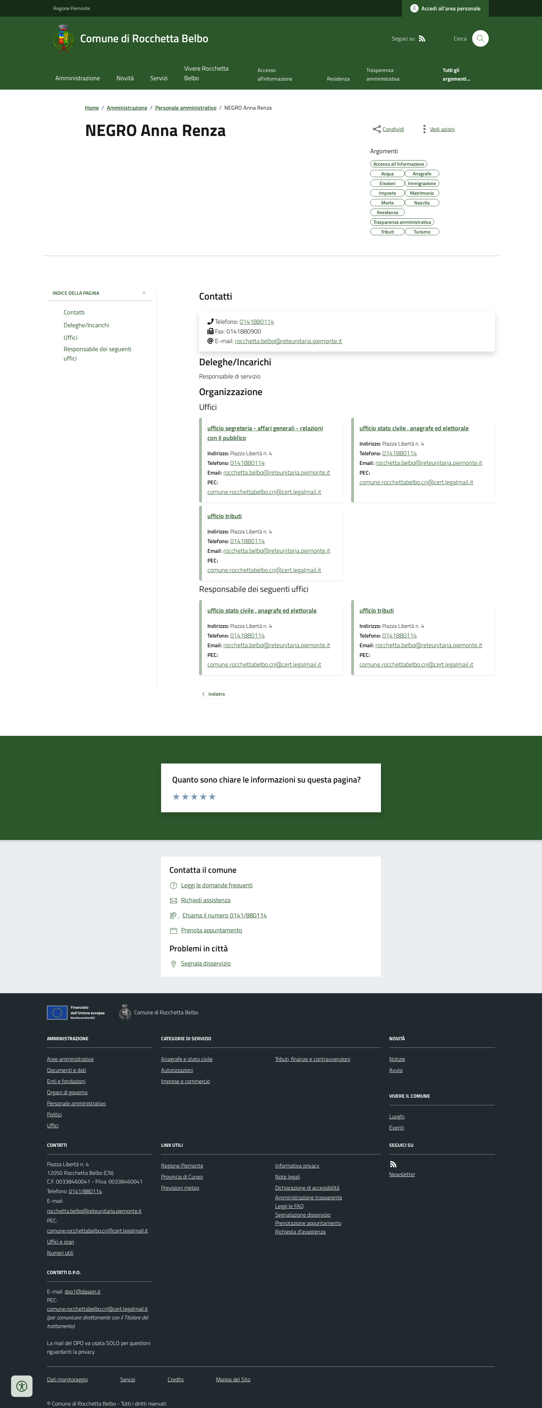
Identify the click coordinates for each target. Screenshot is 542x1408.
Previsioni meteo (180, 1187)
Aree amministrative (70, 1059)
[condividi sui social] (387, 129)
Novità (125, 78)
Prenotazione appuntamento (308, 1223)
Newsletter (402, 1174)
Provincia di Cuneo (182, 1176)
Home (92, 107)
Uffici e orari (60, 1241)
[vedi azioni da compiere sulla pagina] (437, 129)
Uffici (52, 1125)
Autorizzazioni (177, 1070)
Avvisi (396, 1070)
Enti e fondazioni (66, 1081)
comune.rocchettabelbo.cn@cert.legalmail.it (264, 491)
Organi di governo (67, 1092)
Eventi (396, 1127)
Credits (176, 1379)
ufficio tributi (224, 516)
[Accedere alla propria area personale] (445, 8)
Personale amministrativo (185, 107)
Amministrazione (77, 78)
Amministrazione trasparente (308, 1197)
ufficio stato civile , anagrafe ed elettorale (414, 428)
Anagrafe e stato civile (187, 1059)
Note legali (287, 1176)
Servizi (159, 78)
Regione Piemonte (71, 8)
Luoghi (396, 1116)
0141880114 (257, 321)
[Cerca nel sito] (478, 38)
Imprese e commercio (185, 1081)
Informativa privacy (297, 1165)
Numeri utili (60, 1253)
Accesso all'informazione (275, 74)
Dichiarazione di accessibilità (307, 1187)
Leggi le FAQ (289, 1206)
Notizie (397, 1059)
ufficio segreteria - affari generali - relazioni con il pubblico (265, 432)
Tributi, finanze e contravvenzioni (312, 1059)
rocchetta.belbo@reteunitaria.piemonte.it (288, 341)
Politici (54, 1114)
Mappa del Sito (233, 1379)
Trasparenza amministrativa (383, 74)
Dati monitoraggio (67, 1379)
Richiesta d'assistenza (300, 1231)
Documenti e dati (66, 1070)
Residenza (338, 79)
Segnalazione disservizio (302, 1214)
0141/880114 (85, 1191)
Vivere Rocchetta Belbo (206, 73)
